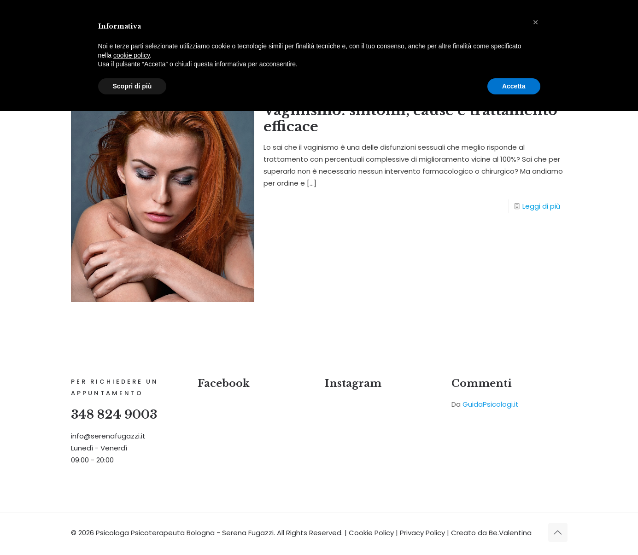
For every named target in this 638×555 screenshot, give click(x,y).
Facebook (224, 384)
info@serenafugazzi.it (108, 437)
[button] (535, 22)
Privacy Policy (422, 533)
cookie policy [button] (131, 55)
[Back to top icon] (558, 533)
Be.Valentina (510, 533)
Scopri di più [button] (132, 86)
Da (485, 405)
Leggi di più (541, 206)
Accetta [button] (514, 86)
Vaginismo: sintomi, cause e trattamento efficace (410, 118)
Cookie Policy (371, 533)
